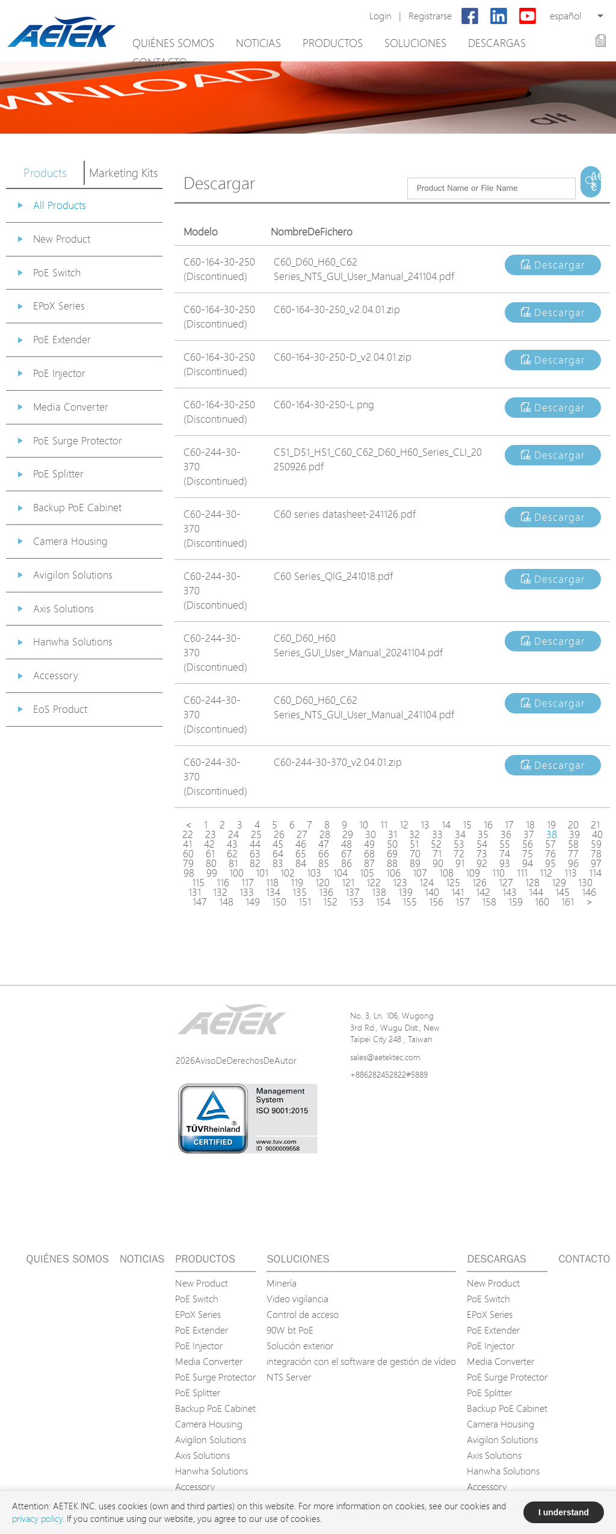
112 (546, 873)
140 (432, 892)
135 (299, 892)
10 (363, 825)
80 (211, 863)
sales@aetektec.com (385, 1057)
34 (460, 834)
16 (488, 825)
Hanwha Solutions (72, 641)
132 (220, 892)
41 (187, 844)
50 (392, 844)
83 (278, 863)
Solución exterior (299, 1346)
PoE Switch (57, 272)
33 (437, 834)
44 (255, 844)
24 (233, 834)
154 (383, 902)
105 (367, 873)
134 (273, 892)
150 (279, 902)
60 (188, 854)
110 (498, 873)
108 (446, 873)
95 (550, 863)
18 (530, 825)
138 (379, 892)
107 (420, 873)
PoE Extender (62, 339)
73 (481, 854)
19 (551, 825)
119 (297, 882)
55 (504, 844)
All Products (59, 205)
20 (573, 825)
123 (400, 882)
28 (324, 834)
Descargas (497, 42)
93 (504, 863)
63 (255, 854)
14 (446, 825)
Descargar (553, 264)
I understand (563, 1512)
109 (473, 873)
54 (481, 844)
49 (369, 844)
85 (323, 863)
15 (467, 825)
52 (436, 844)
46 (300, 844)
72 (459, 854)
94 (527, 863)
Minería (281, 1283)
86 (346, 863)
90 (438, 863)
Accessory (55, 675)
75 (527, 854)
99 (211, 873)
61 (210, 854)
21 (595, 825)
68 (369, 854)
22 (187, 834)
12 (403, 825)
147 (199, 902)
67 (346, 854)
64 (278, 854)
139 (405, 892)
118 (272, 882)
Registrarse (430, 15)
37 (528, 834)
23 (210, 834)
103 (314, 873)
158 (489, 902)
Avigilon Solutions (72, 574)
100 (236, 873)
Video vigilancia (297, 1299)
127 (506, 882)
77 (573, 854)
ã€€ (596, 181)
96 (573, 863)
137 (352, 892)
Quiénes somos (173, 42)
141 (457, 892)
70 (415, 854)
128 (532, 882)
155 (409, 902)
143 (509, 892)
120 (322, 882)
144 (536, 892)
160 (542, 902)
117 (247, 882)
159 (515, 902)
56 (527, 844)
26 (279, 834)
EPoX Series (59, 305)
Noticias (258, 42)
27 (302, 834)
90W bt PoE (289, 1330)
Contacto (159, 62)
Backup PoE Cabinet (77, 507)
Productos (333, 42)
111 (522, 873)
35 (483, 834)
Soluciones (415, 42)
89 (415, 863)
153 (357, 902)
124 (426, 882)
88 (392, 863)
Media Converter (70, 406)
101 (262, 873)
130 (585, 882)
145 (562, 892)
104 (340, 873)
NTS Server (288, 1377)
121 (348, 882)
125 (453, 882)
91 (459, 863)
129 (559, 882)
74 (504, 854)
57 (550, 844)
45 (278, 844)
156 (436, 902)
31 (392, 834)
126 (479, 882)
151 (304, 902)
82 (255, 863)
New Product (61, 238)
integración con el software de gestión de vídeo (361, 1361)
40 (597, 834)
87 (369, 863)
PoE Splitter (58, 473)
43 (232, 844)
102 (287, 873)
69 (392, 854)
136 (326, 892)
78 (596, 854)
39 (574, 834)
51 (414, 844)
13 (425, 825)
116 (223, 882)
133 (246, 892)
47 (323, 844)
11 (383, 825)
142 (483, 892)
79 (188, 863)
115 (198, 882)
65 (300, 854)
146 (589, 892)
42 (209, 844)
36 (505, 834)
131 (194, 892)
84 (300, 863)
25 (256, 834)
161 (567, 902)
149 (252, 902)
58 (573, 844)
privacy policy (37, 1518)
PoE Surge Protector (77, 440)
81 (233, 863)
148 (226, 902)
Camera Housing (70, 541)
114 (595, 873)
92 (481, 863)
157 (462, 902)
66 (323, 854)
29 (347, 834)
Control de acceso (302, 1314)
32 (414, 834)
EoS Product (60, 709)
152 (330, 902)
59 (596, 844)
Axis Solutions (63, 608)
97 (596, 863)
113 (570, 873)
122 (373, 882)
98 (188, 873)
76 (550, 854)
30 (370, 834)
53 (459, 844)
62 (232, 854)
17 (509, 825)
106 (393, 873)
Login (380, 15)
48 (346, 844)
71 (437, 854)
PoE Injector (59, 373)
